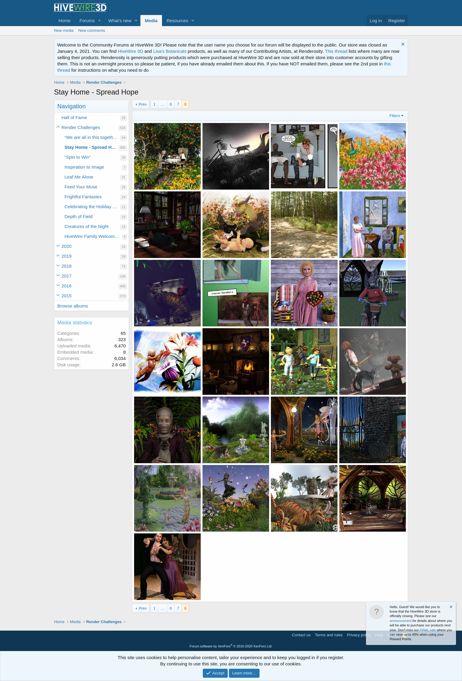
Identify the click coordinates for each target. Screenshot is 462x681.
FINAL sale (428, 630)
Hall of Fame (74, 117)
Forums (87, 20)
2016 (66, 285)
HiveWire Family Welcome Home (93, 236)
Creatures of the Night (86, 226)
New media (64, 30)
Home (64, 20)
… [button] (163, 104)
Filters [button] (394, 115)
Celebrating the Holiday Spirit (92, 206)
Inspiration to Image (84, 167)
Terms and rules (329, 635)
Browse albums (72, 305)
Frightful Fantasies (82, 196)
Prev (143, 104)
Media (151, 20)
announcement (401, 620)
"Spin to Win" (77, 157)
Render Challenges (81, 127)
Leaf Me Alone (78, 176)
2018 (66, 265)
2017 (66, 275)
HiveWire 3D (130, 51)
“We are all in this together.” (91, 137)
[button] (99, 20)
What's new (119, 20)
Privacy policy (359, 635)
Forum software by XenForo (231, 646)
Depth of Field (78, 216)
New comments (91, 30)
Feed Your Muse (80, 186)
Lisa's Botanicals (169, 51)
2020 (66, 246)
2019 (66, 256)
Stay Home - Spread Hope (91, 147)
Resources (177, 20)
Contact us (301, 635)
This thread (336, 51)
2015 (66, 295)
